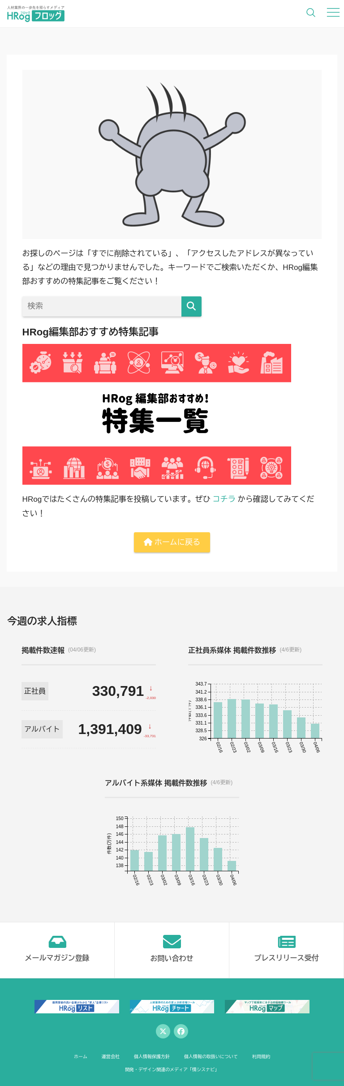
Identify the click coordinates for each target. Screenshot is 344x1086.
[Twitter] (163, 1031)
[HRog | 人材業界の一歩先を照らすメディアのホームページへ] (35, 13)
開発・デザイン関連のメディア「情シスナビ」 (172, 1069)
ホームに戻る (172, 542)
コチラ (224, 499)
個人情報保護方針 (152, 1056)
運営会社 (111, 1056)
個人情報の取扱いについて (211, 1056)
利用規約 (261, 1056)
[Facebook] (181, 1031)
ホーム (80, 1056)
